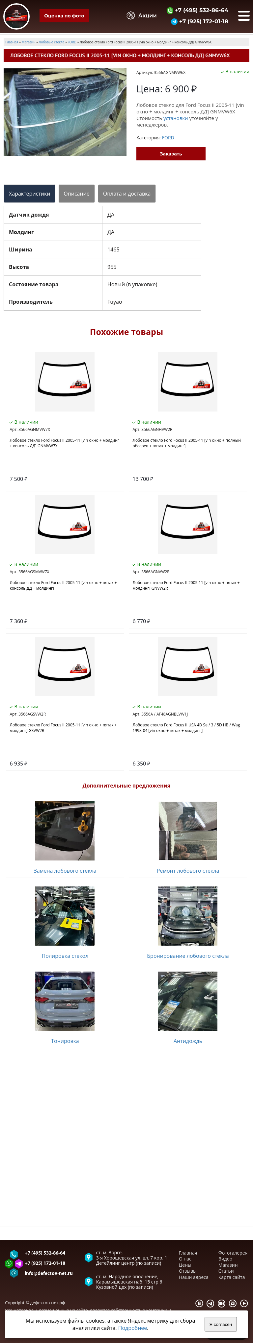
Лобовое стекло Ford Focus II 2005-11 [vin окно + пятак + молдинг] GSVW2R (63, 727)
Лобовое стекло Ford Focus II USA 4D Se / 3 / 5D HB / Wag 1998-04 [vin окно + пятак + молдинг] (186, 727)
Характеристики (29, 193)
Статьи (226, 1271)
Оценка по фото (64, 16)
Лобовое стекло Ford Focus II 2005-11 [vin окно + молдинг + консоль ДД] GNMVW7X (64, 443)
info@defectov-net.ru (49, 1273)
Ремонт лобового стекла (188, 870)
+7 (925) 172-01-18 (199, 21)
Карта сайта (231, 1277)
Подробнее (132, 1327)
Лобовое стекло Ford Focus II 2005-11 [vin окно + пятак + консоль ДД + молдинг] (63, 585)
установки (175, 118)
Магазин (228, 1265)
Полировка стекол (65, 955)
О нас (185, 1259)
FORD (168, 137)
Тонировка (65, 1041)
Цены (185, 1265)
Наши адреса (194, 1277)
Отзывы (188, 1271)
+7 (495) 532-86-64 (197, 10)
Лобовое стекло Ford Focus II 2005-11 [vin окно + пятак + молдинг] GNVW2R (185, 585)
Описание (76, 193)
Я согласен (220, 1324)
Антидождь (188, 1041)
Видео (225, 1259)
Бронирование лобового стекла (188, 955)
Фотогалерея (232, 1253)
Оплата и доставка (127, 193)
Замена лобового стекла (65, 870)
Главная (188, 1253)
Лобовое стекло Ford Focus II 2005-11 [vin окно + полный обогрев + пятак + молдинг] (186, 443)
